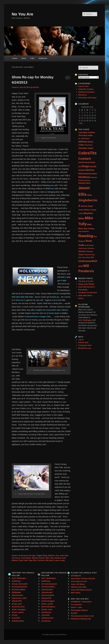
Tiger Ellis (32, 560)
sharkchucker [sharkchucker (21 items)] (83, 248)
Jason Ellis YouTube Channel (83, 579)
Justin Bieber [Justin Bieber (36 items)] (84, 210)
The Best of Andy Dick (87, 293)
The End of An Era (85, 281)
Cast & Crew (83, 86)
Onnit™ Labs (76, 607)
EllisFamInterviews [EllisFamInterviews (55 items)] (87, 173)
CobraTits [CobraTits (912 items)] (87, 153)
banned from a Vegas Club (39, 316)
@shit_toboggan (18, 609)
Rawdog (57, 558)
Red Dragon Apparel (79, 610)
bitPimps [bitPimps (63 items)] (82, 141)
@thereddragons (48, 607)
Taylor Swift (23, 560)
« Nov (80, 123)
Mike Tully (49, 558)
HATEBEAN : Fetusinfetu (81, 602)
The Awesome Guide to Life (82, 616)
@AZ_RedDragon (19, 578)
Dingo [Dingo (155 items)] (85, 166)
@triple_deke (46, 609)
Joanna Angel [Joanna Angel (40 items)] (87, 206)
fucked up (54, 297)
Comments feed (84, 345)
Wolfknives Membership (81, 619)
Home (14, 58)
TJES (32, 58)
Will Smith (49, 560)
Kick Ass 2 (21, 300)
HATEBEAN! (76, 576)
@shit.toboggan (48, 601)
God (57, 556)
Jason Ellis (64, 556)
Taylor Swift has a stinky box (49, 303)
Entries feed (83, 342)
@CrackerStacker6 (19, 587)
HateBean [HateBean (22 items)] (93, 177)
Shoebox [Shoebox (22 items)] (91, 248)
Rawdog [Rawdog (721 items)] (85, 236)
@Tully (14, 615)
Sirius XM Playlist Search (81, 590)
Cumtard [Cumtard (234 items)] (84, 158)
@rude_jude (17, 604)
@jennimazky (17, 595)
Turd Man (40, 560)
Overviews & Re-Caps (27, 556)
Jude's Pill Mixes (78, 584)
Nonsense (82, 95)
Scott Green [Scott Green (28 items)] (89, 245)
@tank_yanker (18, 612)
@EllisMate (16, 592)
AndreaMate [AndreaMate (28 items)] (83, 133)
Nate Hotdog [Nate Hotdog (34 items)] (89, 229)
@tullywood (46, 612)
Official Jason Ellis (78, 587)
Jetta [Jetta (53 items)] (89, 195)
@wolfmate (46, 621)
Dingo (45, 556)
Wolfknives (43, 58)
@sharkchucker (18, 607)
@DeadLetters (47, 590)
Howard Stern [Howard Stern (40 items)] (84, 183)
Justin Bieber (26, 558)
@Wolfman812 (18, 621)
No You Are (22, 14)
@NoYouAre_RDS (19, 598)
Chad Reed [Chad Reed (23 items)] (88, 145)
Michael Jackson (38, 558)
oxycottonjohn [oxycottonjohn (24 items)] (83, 231)
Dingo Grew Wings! (86, 284)
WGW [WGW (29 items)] (80, 266)
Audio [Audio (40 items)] (90, 135)
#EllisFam (49, 188)
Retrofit (74, 613)
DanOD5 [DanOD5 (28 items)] (81, 162)
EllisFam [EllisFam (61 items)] (90, 170)
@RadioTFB (17, 601)
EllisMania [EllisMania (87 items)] (84, 177)
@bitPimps (16, 581)
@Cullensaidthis (18, 590)
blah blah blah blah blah (22, 297)
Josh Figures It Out (79, 581)
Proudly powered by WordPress (54, 635)
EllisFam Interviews (86, 92)
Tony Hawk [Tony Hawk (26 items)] (86, 257)
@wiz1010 (16, 618)
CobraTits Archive (85, 89)
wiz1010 (36, 87)
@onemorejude (47, 595)
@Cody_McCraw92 (19, 584)
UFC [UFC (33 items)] (92, 257)
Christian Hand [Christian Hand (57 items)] (85, 148)
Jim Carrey (16, 558)
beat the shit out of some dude (45, 313)
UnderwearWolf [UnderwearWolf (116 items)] (87, 261)
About (23, 58)
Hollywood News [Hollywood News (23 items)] (84, 180)
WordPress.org (84, 348)
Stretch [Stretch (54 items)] (81, 251)
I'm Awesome (76, 604)
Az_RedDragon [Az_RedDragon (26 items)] (84, 138)
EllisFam (51, 556)
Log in (81, 340)
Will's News (75, 593)
